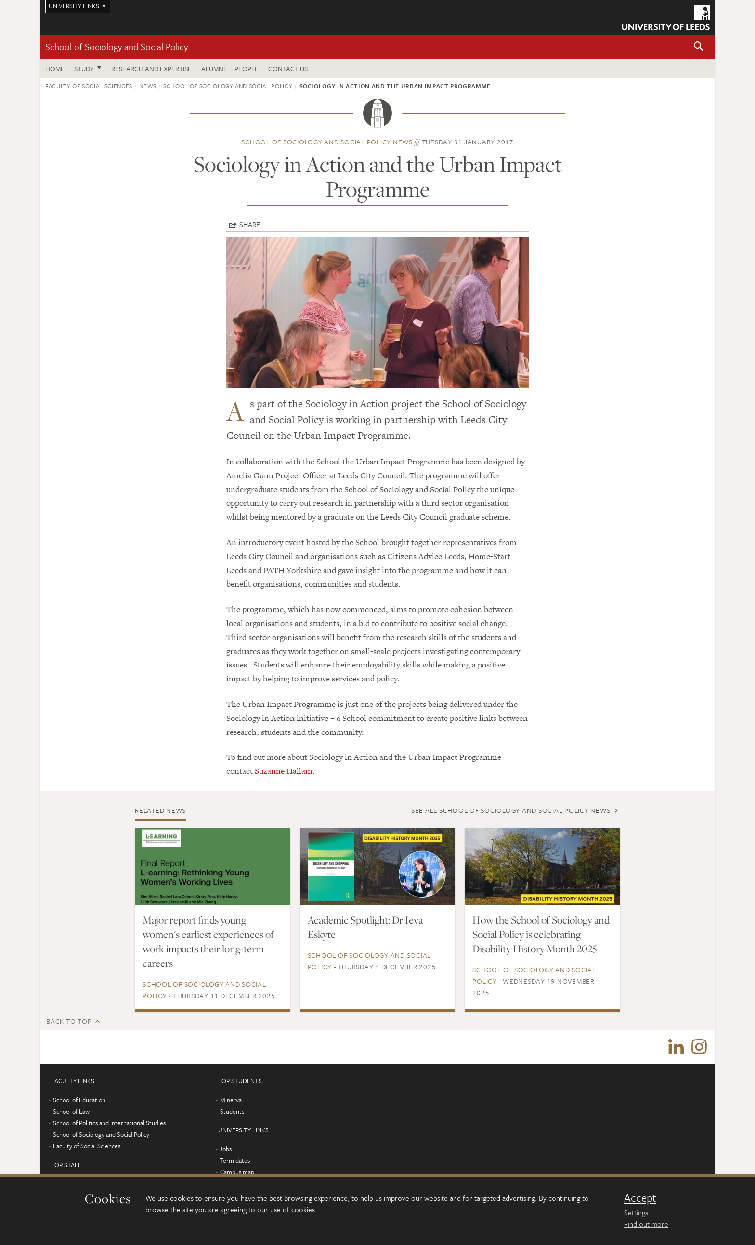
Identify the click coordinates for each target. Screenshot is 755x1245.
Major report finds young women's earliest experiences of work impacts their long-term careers (208, 941)
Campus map (237, 1172)
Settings (636, 1212)
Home (55, 69)
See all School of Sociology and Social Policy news (511, 810)
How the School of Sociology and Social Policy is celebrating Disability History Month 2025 (541, 934)
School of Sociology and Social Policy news (327, 142)
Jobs (226, 1149)
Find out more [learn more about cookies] (646, 1224)
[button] (699, 47)
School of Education (79, 1100)
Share (249, 224)
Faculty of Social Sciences (88, 85)
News (147, 85)
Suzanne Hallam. (285, 771)
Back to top (68, 1021)
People (246, 69)
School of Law (71, 1112)
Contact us (288, 69)
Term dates (235, 1161)
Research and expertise (151, 69)
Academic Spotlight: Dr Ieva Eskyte (365, 926)
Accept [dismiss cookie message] (640, 1198)
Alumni (213, 69)
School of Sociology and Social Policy (116, 46)
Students (232, 1112)
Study (84, 69)
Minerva (231, 1100)
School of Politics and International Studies (109, 1123)
